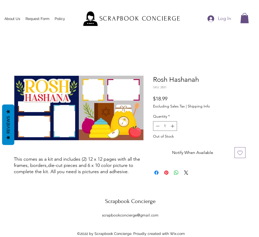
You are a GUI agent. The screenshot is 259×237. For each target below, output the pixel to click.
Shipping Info (199, 106)
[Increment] (173, 126)
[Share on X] (186, 173)
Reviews (8, 125)
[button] (244, 18)
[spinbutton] (165, 126)
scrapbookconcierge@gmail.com (130, 215)
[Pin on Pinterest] (166, 173)
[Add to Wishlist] (240, 152)
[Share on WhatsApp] (176, 173)
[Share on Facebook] (156, 173)
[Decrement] (157, 126)
